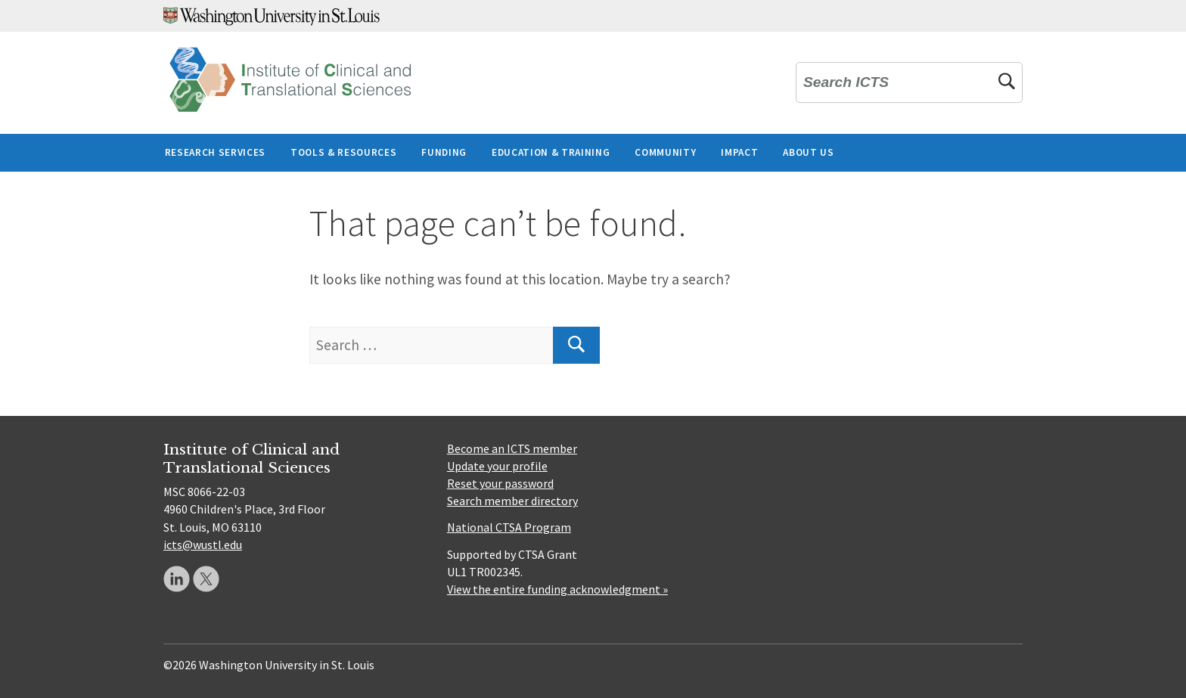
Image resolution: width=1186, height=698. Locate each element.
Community (665, 152)
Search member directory (512, 500)
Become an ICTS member (512, 448)
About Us (808, 152)
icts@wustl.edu (202, 544)
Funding (444, 152)
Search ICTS (846, 83)
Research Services (215, 152)
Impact (739, 152)
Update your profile (497, 465)
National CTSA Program (509, 527)
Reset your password (500, 483)
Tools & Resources (343, 152)
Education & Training (551, 152)
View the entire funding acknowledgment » (557, 589)
